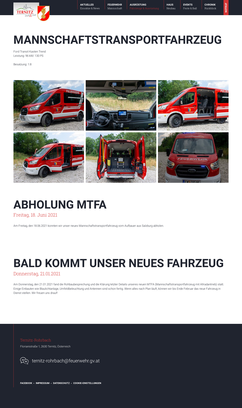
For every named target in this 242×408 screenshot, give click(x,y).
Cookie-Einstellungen (87, 383)
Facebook (26, 383)
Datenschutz (61, 383)
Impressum (42, 383)
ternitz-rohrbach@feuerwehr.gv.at (66, 361)
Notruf (226, 7)
